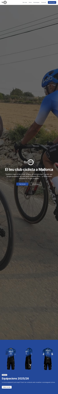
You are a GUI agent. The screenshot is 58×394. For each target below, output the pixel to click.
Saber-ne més (6, 387)
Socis (30, 2)
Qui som (25, 2)
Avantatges (36, 2)
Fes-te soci (52, 2)
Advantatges (35, 184)
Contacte (43, 2)
